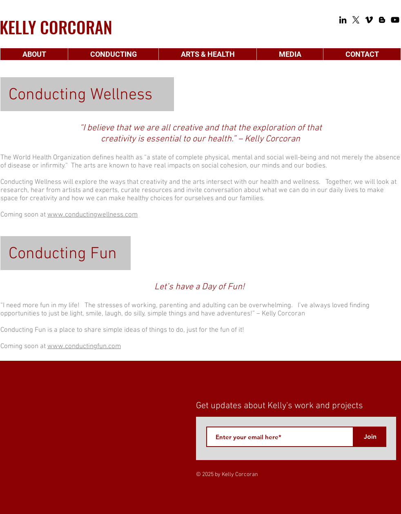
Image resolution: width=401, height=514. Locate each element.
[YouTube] (395, 20)
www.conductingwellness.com (92, 215)
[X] (356, 20)
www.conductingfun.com (84, 346)
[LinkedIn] (343, 20)
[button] (34, 54)
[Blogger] (382, 20)
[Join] (370, 437)
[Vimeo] (369, 20)
